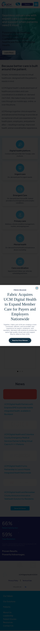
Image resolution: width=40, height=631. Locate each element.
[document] (20, 315)
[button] (37, 288)
